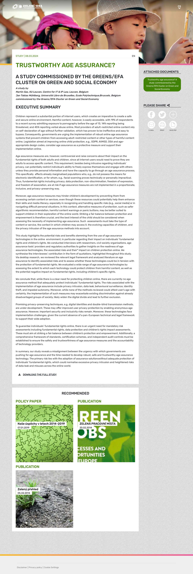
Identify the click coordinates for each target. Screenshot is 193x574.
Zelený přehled (28, 489)
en (133, 56)
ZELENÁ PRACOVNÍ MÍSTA (97, 424)
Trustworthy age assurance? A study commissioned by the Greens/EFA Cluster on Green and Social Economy (162, 84)
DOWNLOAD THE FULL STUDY (40, 374)
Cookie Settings (51, 567)
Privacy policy (35, 567)
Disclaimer (22, 567)
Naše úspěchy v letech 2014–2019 (41, 424)
